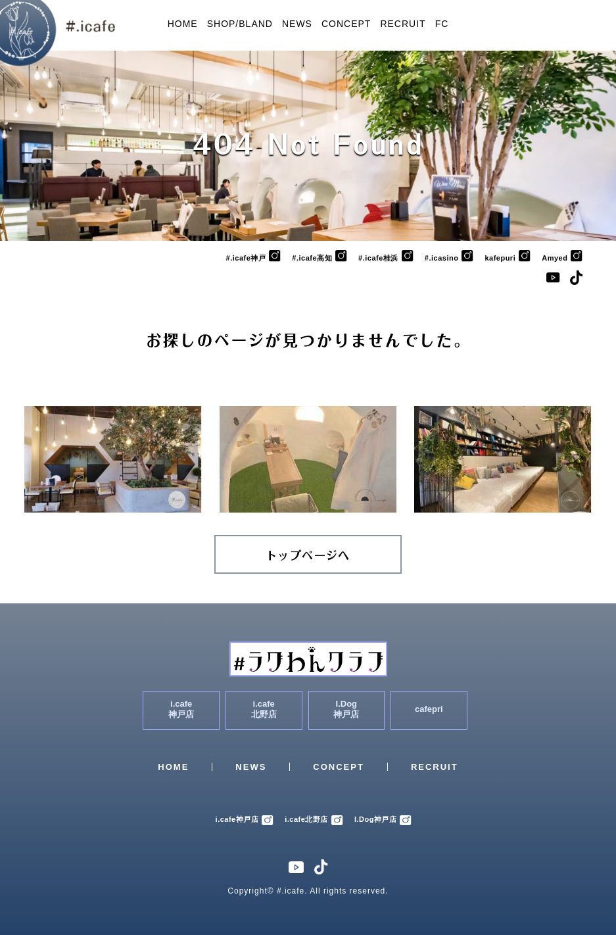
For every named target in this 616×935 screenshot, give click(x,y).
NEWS (297, 23)
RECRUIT (402, 23)
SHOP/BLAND (240, 23)
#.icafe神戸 (253, 258)
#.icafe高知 (319, 258)
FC (442, 23)
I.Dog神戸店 (383, 819)
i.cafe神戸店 (245, 819)
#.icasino (449, 258)
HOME (183, 23)
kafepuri (508, 258)
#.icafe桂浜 (386, 258)
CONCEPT (346, 23)
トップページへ (308, 555)
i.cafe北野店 (314, 819)
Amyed (562, 258)
